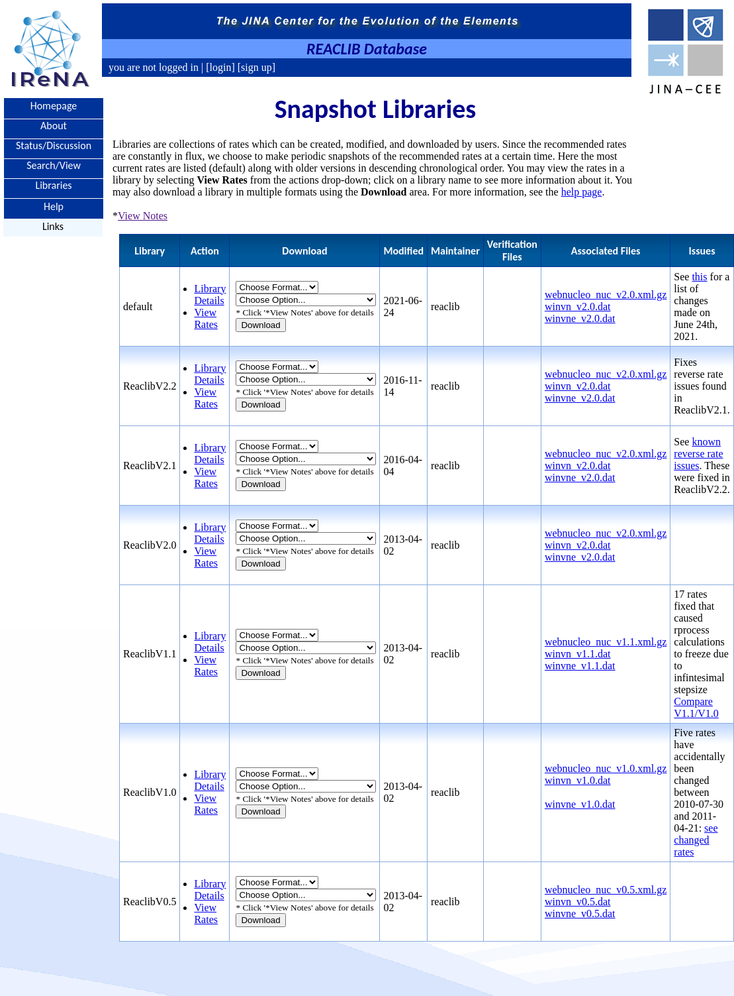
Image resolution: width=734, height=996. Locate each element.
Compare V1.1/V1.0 (696, 707)
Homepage (53, 105)
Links (53, 226)
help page (581, 191)
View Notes (142, 215)
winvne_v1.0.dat (580, 804)
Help (54, 205)
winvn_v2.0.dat (578, 306)
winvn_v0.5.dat (578, 901)
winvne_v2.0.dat (580, 318)
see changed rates (695, 840)
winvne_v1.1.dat (580, 665)
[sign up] (255, 67)
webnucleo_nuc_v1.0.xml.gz (605, 768)
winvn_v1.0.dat (578, 780)
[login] (220, 67)
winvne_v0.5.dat (580, 913)
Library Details (210, 294)
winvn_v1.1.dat (578, 653)
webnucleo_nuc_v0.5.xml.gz (605, 889)
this (699, 276)
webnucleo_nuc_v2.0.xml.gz (605, 294)
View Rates (206, 318)
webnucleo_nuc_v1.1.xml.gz (605, 641)
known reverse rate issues (698, 453)
